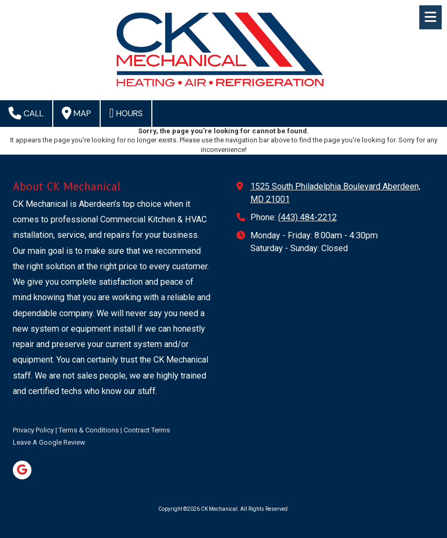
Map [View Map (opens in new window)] (76, 113)
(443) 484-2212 (307, 217)
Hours (126, 113)
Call (26, 113)
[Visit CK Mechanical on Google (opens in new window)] (22, 470)
